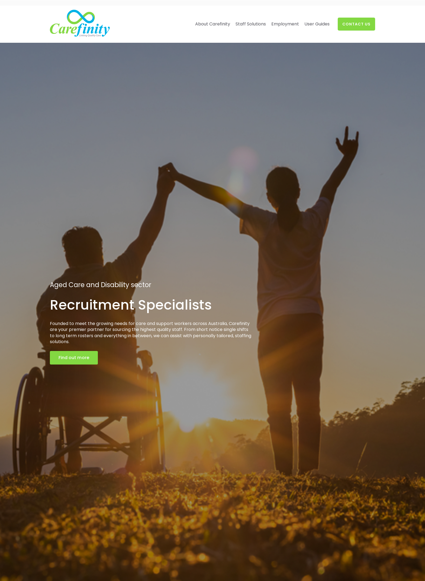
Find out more (74, 357)
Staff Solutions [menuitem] (251, 24)
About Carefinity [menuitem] (212, 24)
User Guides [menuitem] (317, 24)
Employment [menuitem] (285, 24)
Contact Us (356, 24)
